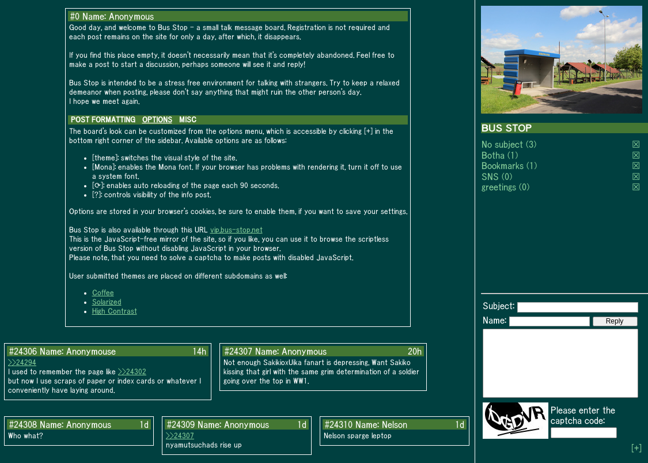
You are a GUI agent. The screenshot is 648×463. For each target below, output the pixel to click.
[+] (636, 448)
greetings (499, 186)
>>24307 (180, 435)
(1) (512, 155)
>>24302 (132, 371)
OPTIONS (157, 119)
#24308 (23, 424)
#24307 (238, 351)
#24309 (181, 424)
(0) (507, 176)
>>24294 (22, 362)
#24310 (339, 424)
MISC (187, 119)
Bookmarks (503, 165)
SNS (490, 176)
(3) (531, 144)
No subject (504, 144)
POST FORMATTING (103, 119)
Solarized (107, 302)
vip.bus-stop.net (236, 230)
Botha (493, 155)
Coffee (103, 292)
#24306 (23, 351)
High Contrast (114, 311)
